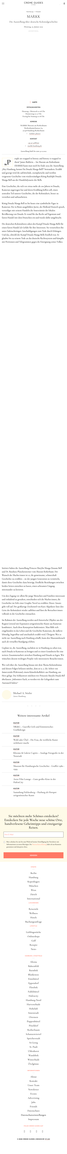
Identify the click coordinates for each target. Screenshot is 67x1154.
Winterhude (33, 1059)
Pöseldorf (33, 1025)
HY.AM (47, 1139)
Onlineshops (33, 936)
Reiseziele (33, 909)
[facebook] (24, 1132)
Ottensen (33, 1017)
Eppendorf (33, 983)
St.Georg (33, 1042)
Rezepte (33, 944)
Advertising (33, 1098)
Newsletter (33, 1089)
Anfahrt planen (34, 133)
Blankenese (33, 974)
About (33, 1076)
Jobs (33, 1102)
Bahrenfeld (33, 966)
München (33, 885)
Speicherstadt (33, 1038)
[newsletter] (42, 1132)
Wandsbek (34, 1055)
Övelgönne (33, 1063)
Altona (33, 961)
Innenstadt (33, 1012)
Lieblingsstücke (33, 932)
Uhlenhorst (33, 1051)
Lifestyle (33, 926)
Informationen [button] (33, 1070)
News (33, 949)
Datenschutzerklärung (39, 844)
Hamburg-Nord (33, 1000)
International (33, 898)
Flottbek (33, 987)
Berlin (33, 873)
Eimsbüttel (33, 978)
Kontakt (33, 1081)
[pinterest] (36, 1132)
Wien (33, 890)
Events (33, 1093)
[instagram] (30, 1132)
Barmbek (33, 970)
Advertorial (33, 31)
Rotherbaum (33, 1029)
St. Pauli (33, 1046)
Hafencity (33, 995)
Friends (33, 1106)
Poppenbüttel (33, 1021)
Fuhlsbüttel (33, 991)
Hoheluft (33, 1008)
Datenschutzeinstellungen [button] (33, 1115)
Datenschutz (33, 1110)
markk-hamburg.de (35, 146)
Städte (33, 867)
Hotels (33, 917)
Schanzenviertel (33, 1034)
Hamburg (33, 877)
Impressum (33, 1119)
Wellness (33, 913)
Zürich (33, 894)
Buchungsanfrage (33, 921)
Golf (33, 940)
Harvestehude (33, 1004)
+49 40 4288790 (33, 143)
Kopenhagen (33, 881)
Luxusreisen (33, 903)
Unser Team (33, 1085)
